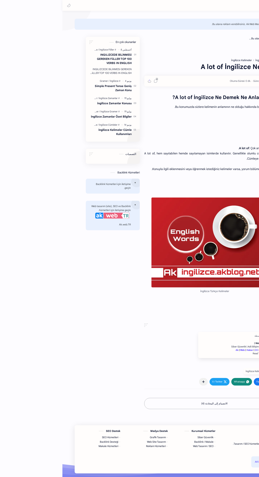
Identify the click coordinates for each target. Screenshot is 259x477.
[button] (6, 5)
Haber (187, 350)
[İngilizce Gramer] (46, 111)
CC (194, 350)
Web (180, 350)
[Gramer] (42, 81)
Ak (174, 350)
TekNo (208, 350)
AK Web (196, 461)
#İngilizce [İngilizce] (215, 371)
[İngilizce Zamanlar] (45, 98)
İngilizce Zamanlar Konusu (52, 103)
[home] (252, 25)
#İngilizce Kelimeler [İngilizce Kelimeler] (193, 371)
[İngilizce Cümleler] (46, 124)
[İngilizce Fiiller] (44, 49)
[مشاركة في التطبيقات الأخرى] (141, 382)
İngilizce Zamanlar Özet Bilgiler (49, 116)
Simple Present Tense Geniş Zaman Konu (50, 88)
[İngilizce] (32, 49)
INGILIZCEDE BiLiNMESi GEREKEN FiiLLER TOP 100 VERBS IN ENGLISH (52, 59)
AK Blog (207, 461)
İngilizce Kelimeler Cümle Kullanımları (52, 132)
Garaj (200, 350)
